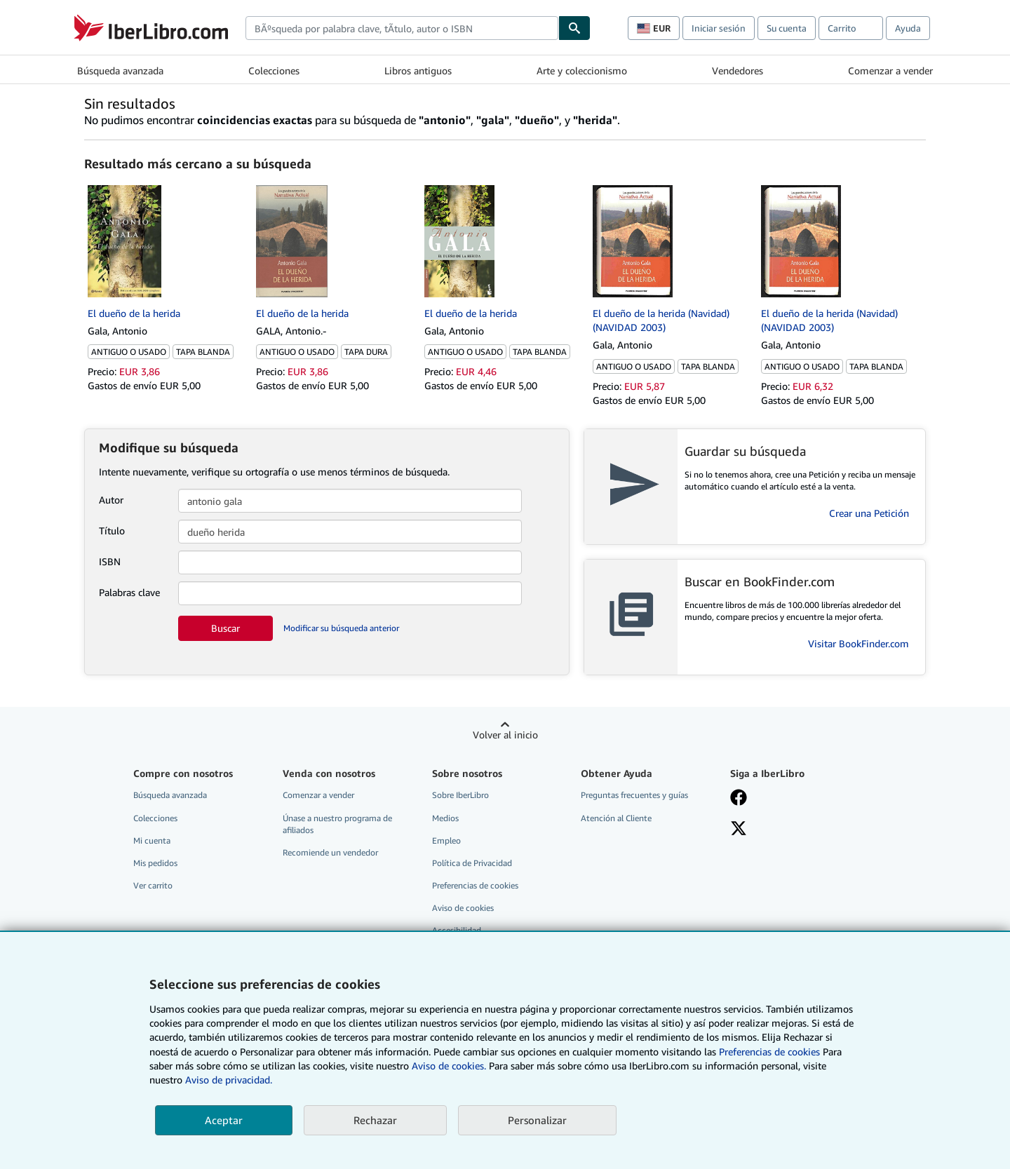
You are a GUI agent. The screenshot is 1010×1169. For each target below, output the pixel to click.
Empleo (446, 840)
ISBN (110, 561)
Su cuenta (787, 28)
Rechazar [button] (375, 1120)
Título (112, 530)
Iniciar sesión (719, 28)
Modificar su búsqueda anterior (341, 628)
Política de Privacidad (472, 863)
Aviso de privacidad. (228, 1080)
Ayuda (908, 28)
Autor (111, 500)
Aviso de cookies (463, 908)
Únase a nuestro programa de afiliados (337, 824)
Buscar (225, 628)
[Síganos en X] (738, 829)
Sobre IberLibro (460, 795)
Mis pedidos (155, 863)
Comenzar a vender (890, 70)
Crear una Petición (869, 513)
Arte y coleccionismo (582, 70)
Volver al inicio (505, 735)
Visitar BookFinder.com (858, 643)
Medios (445, 818)
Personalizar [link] (537, 1120)
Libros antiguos (418, 70)
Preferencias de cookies (769, 1051)
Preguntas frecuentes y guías (634, 795)
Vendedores (737, 70)
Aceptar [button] (224, 1120)
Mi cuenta (151, 840)
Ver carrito (153, 885)
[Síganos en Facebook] (738, 798)
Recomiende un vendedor (330, 852)
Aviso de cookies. (449, 1066)
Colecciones (273, 70)
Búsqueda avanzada (120, 70)
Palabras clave (129, 592)
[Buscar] (574, 28)
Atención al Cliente (616, 818)
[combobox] (401, 28)
